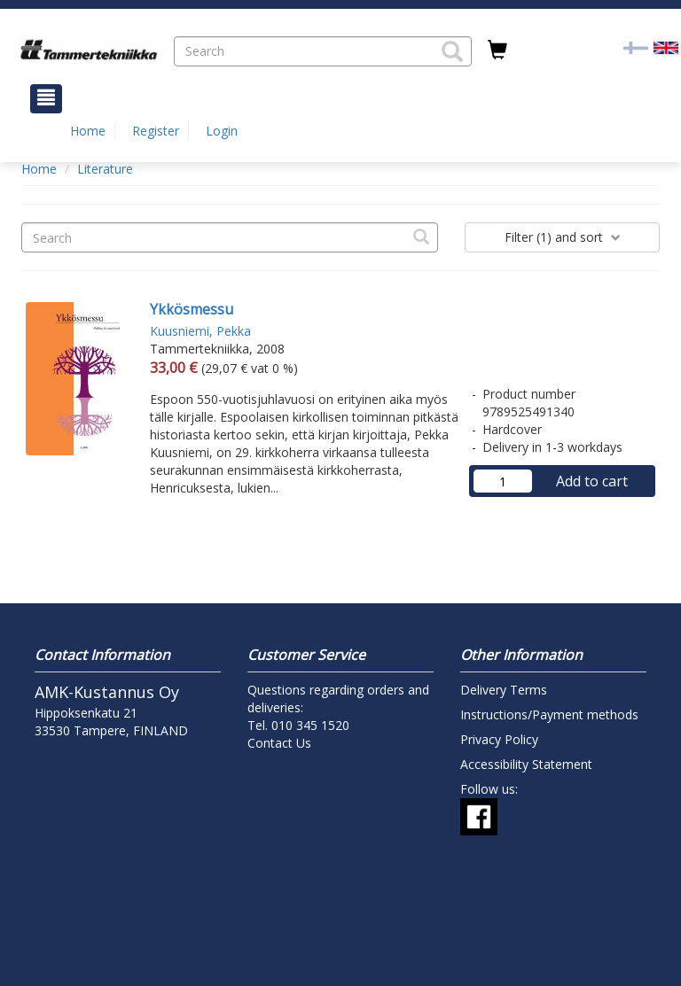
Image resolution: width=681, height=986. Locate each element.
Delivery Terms (503, 689)
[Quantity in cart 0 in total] (497, 50)
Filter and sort (563, 237)
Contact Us (279, 742)
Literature (105, 168)
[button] (452, 51)
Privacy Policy (499, 739)
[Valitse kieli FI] (636, 46)
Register (155, 130)
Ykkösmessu (191, 309)
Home (88, 130)
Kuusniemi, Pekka (200, 330)
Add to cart (592, 481)
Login (222, 130)
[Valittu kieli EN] (666, 46)
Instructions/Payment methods (549, 714)
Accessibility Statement (526, 764)
